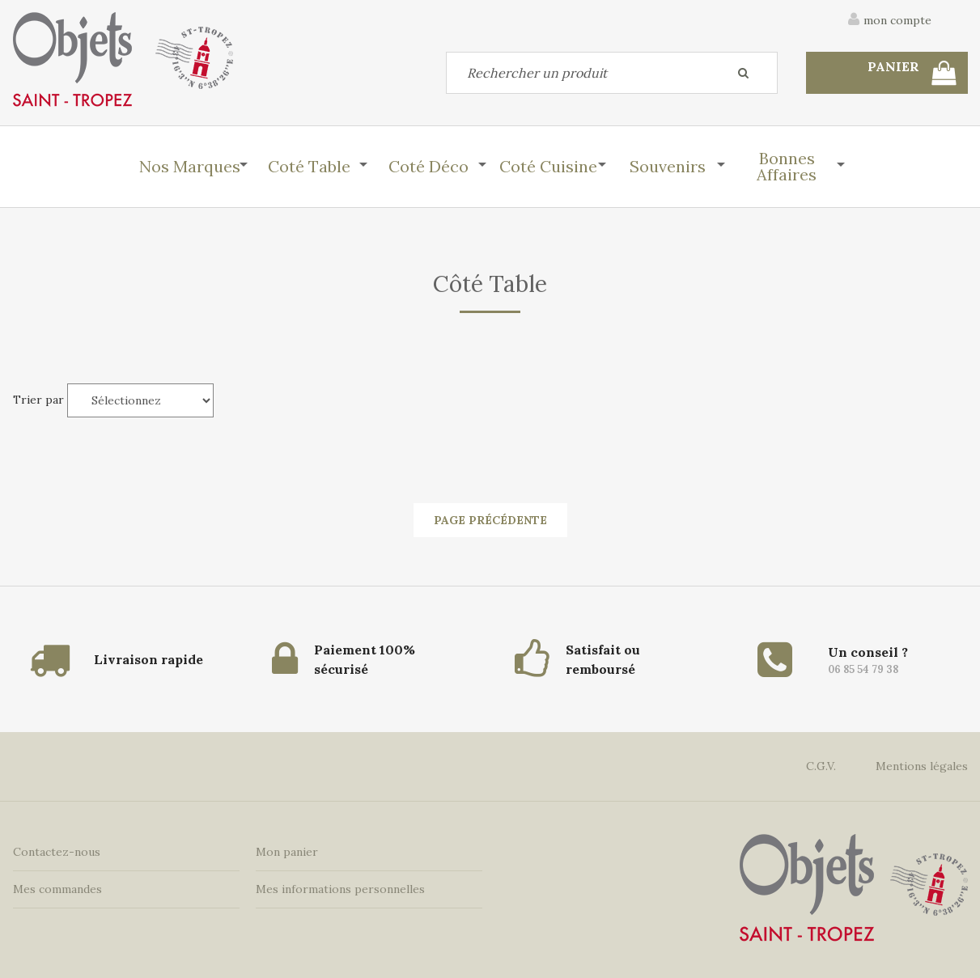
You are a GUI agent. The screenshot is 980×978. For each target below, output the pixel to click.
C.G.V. (821, 766)
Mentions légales (922, 766)
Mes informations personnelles (340, 889)
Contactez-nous (56, 852)
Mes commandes (57, 889)
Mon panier (287, 852)
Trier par (38, 399)
